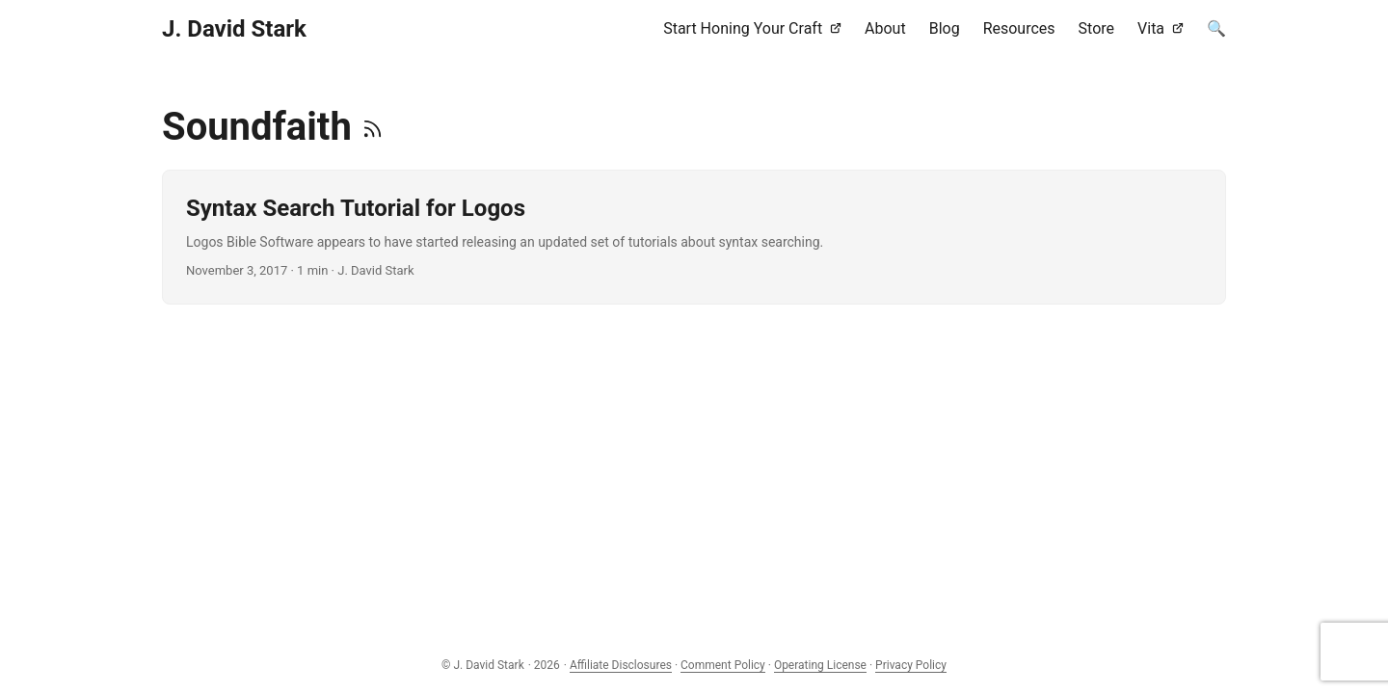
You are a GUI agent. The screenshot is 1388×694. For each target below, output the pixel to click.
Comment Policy (723, 665)
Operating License (820, 665)
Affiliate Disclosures (621, 665)
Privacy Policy (911, 665)
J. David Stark (234, 28)
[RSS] (372, 126)
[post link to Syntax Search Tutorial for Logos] (694, 237)
